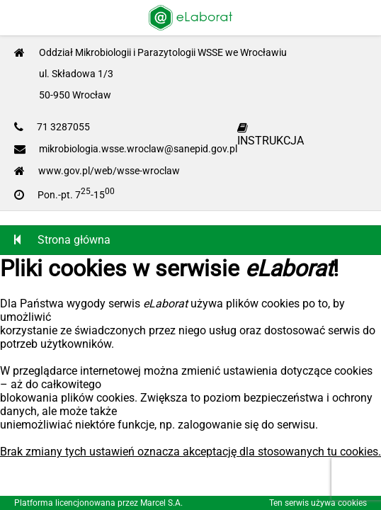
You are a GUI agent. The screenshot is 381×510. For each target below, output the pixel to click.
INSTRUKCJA (270, 134)
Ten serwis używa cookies (318, 503)
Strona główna (62, 239)
